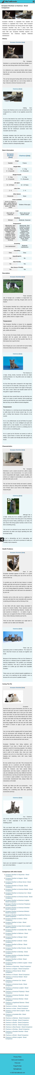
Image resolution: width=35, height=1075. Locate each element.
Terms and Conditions (17, 1060)
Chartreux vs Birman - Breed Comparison (17, 1024)
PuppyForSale (17, 1066)
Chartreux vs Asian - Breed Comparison (17, 1008)
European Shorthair (15, 42)
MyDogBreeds (17, 1069)
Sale (23, 42)
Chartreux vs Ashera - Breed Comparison (17, 1006)
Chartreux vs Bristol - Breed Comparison (17, 1035)
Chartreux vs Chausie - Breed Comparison (17, 974)
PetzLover (17, 1063)
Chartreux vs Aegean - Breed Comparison (17, 968)
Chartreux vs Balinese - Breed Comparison (18, 1018)
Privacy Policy (18, 1057)
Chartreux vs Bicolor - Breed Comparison (17, 1022)
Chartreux (16, 89)
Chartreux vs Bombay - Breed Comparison (17, 1029)
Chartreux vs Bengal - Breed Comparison (17, 1020)
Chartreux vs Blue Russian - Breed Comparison (19, 1027)
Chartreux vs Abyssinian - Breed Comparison (18, 966)
